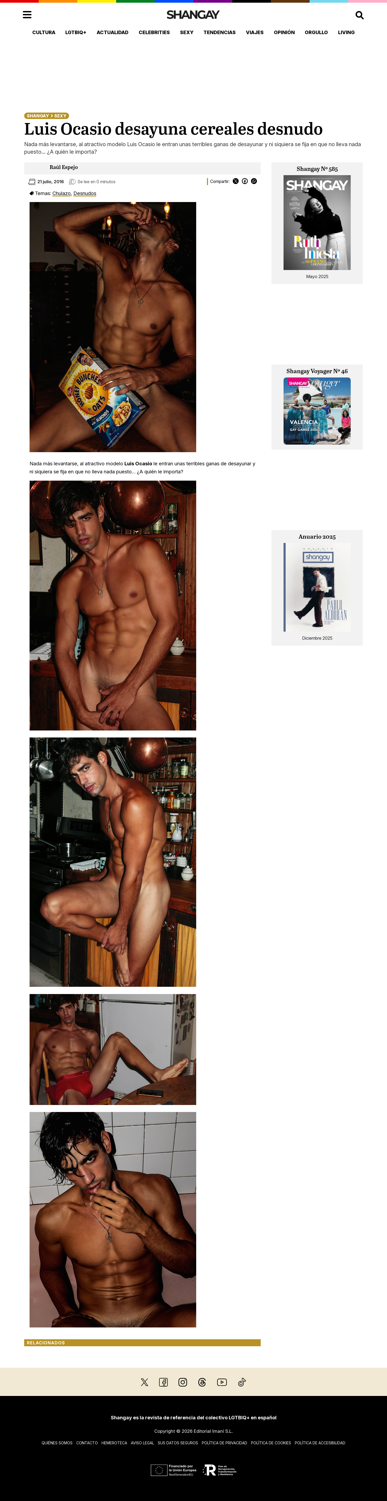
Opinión (284, 32)
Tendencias (219, 32)
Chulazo (61, 193)
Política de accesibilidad (320, 1443)
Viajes (255, 32)
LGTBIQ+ (76, 32)
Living (346, 32)
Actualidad (112, 32)
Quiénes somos (57, 1443)
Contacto (87, 1443)
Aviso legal (142, 1443)
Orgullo (316, 32)
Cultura (43, 32)
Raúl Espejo (64, 167)
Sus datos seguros (178, 1443)
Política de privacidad (224, 1443)
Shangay (38, 115)
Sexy (187, 32)
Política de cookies (271, 1443)
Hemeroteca (114, 1443)
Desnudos (84, 193)
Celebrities (154, 32)
